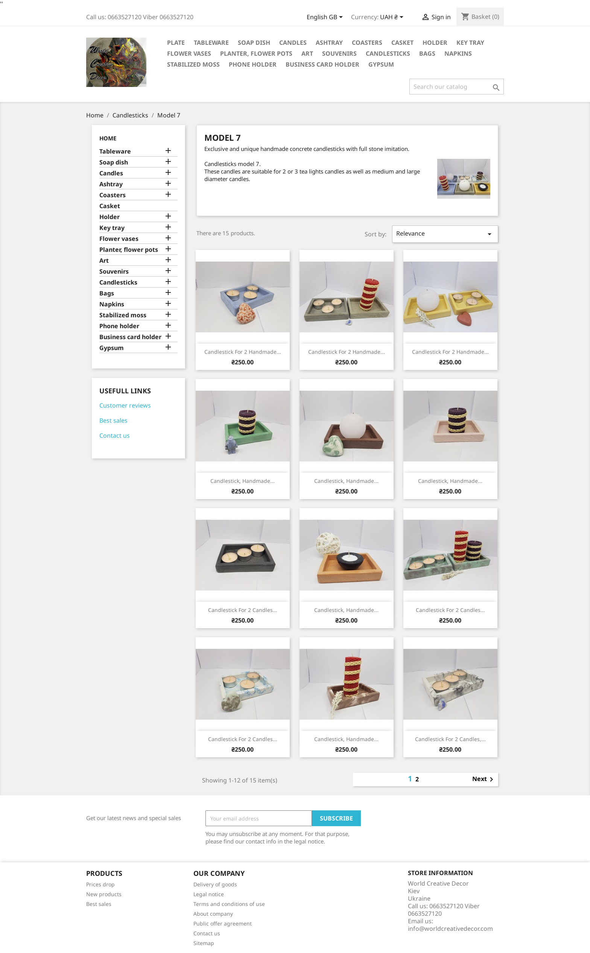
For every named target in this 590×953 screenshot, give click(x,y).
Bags (427, 53)
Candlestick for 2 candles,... (450, 739)
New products (104, 894)
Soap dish (254, 42)
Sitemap (203, 943)
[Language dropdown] (326, 17)
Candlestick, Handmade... (242, 480)
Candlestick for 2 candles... (242, 610)
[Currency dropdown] (393, 17)
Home (107, 138)
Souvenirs (339, 53)
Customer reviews (125, 405)
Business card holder (322, 64)
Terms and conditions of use (229, 903)
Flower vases (189, 53)
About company (213, 913)
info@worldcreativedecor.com (450, 928)
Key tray (470, 42)
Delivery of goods (215, 884)
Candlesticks (388, 53)
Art (307, 53)
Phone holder (253, 64)
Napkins (458, 53)
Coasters (367, 42)
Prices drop (100, 884)
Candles (293, 42)
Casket (402, 42)
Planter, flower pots (256, 53)
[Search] (456, 86)
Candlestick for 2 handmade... (242, 351)
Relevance (445, 234)
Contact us (114, 435)
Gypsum (381, 64)
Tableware (211, 42)
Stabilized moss (193, 64)
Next (484, 779)
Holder (435, 42)
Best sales (113, 420)
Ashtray (329, 42)
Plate (176, 42)
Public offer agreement (222, 923)
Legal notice (208, 894)
